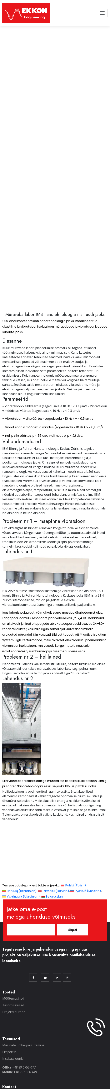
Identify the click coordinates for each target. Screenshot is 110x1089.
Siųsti (72, 929)
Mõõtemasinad (13, 998)
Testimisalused (13, 1005)
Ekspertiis (9, 1052)
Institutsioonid (12, 1058)
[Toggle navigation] (102, 13)
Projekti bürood (13, 1012)
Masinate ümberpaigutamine (23, 1045)
